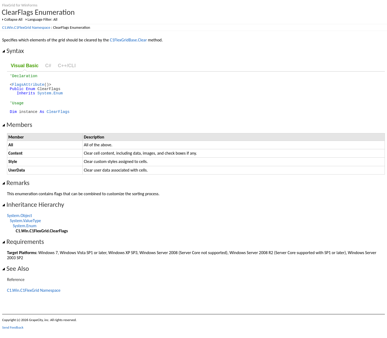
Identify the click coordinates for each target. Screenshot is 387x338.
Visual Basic (24, 65)
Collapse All (13, 19)
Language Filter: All (43, 19)
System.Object (19, 222)
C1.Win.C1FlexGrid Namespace (26, 27)
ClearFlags (58, 117)
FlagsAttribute (28, 86)
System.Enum (50, 96)
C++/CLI (67, 65)
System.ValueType (25, 227)
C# (48, 65)
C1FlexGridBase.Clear (128, 39)
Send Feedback (12, 334)
